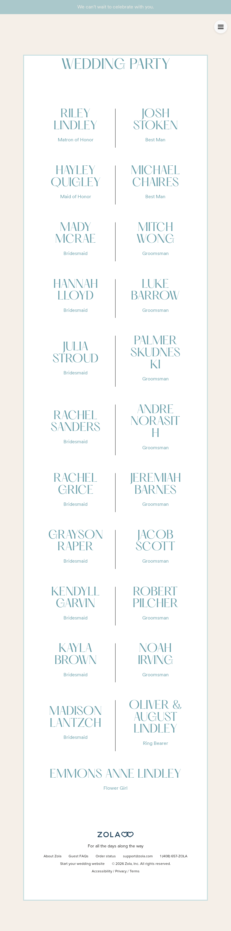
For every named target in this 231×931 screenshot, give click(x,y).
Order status (106, 856)
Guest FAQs (78, 856)
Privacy (121, 871)
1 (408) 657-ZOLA (173, 856)
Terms (135, 871)
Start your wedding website (82, 864)
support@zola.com (138, 856)
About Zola (52, 856)
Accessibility (102, 871)
